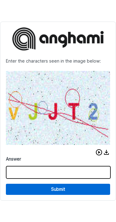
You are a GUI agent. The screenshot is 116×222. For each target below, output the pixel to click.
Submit (58, 189)
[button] (99, 152)
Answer (13, 159)
